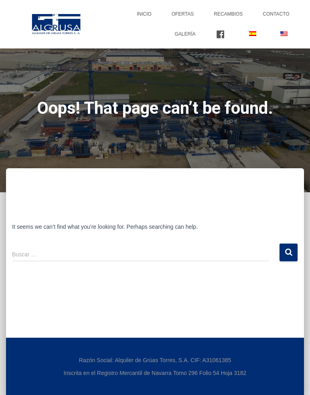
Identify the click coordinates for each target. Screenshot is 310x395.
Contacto (276, 14)
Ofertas (183, 14)
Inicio (144, 14)
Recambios (228, 14)
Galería (184, 34)
